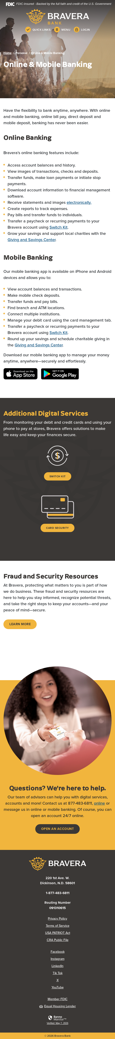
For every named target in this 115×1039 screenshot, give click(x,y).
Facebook (58, 951)
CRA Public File (57, 940)
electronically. (79, 202)
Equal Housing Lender (57, 1006)
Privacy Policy (57, 918)
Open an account (57, 828)
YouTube (58, 987)
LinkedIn (57, 966)
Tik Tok (58, 973)
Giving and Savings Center (31, 240)
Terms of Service (57, 925)
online (99, 803)
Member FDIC (58, 999)
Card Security (57, 528)
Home (7, 53)
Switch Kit (58, 227)
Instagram (57, 958)
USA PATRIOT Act (57, 932)
